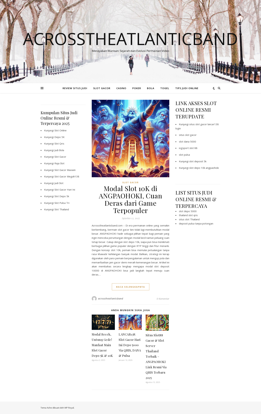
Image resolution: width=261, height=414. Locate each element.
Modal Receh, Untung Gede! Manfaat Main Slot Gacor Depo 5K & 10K (102, 345)
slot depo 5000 (188, 211)
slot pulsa (184, 154)
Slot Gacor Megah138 (66, 176)
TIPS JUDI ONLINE (186, 88)
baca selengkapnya (130, 286)
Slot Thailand (61, 209)
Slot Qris (59, 143)
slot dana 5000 (187, 141)
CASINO (121, 88)
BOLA (150, 88)
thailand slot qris (188, 215)
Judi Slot (58, 183)
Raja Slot (59, 163)
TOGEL (164, 88)
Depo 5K (59, 137)
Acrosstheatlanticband (130, 38)
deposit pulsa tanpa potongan (196, 223)
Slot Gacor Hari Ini (64, 189)
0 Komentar (163, 298)
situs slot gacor (188, 135)
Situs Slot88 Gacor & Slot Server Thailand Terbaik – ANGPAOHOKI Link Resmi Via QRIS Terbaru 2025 (156, 356)
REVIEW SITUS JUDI (75, 88)
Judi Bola (59, 150)
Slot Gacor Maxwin (65, 170)
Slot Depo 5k (61, 196)
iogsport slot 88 (188, 148)
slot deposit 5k (197, 161)
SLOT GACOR (101, 88)
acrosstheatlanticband (110, 298)
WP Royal (69, 407)
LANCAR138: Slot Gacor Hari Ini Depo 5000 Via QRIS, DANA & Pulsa (130, 345)
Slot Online (60, 130)
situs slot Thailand (189, 219)
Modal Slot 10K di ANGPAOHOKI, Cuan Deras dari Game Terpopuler (130, 199)
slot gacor (130, 182)
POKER (136, 88)
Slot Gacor (60, 156)
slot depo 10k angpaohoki (204, 167)
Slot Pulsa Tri (61, 203)
